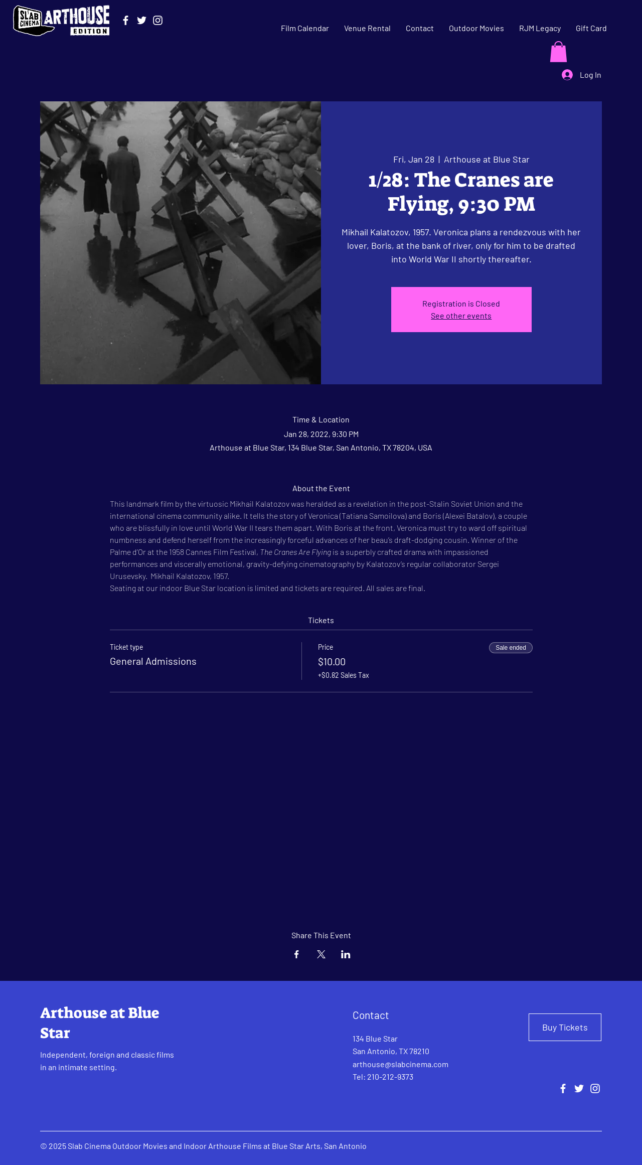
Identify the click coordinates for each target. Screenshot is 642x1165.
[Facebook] (125, 20)
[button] (558, 51)
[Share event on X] (321, 954)
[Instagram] (157, 20)
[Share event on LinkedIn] (346, 954)
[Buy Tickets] (565, 1027)
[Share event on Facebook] (296, 954)
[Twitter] (141, 20)
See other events (461, 315)
